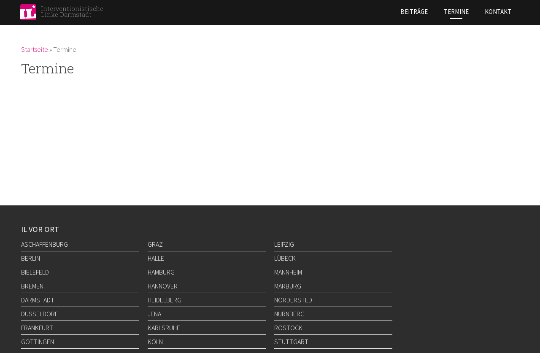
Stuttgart (291, 341)
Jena (154, 314)
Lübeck (285, 258)
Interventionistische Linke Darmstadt (72, 12)
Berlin (30, 258)
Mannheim (288, 272)
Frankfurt (37, 327)
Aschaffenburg (44, 244)
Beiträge (414, 11)
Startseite (34, 49)
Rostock (288, 327)
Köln (155, 341)
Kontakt (498, 11)
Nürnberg (289, 314)
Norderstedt (295, 300)
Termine (456, 11)
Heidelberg (164, 300)
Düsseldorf (39, 314)
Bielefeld (35, 272)
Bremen (32, 286)
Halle (156, 258)
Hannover (163, 286)
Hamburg (161, 272)
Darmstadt (37, 300)
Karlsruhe (164, 327)
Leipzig (284, 244)
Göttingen (37, 341)
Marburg (287, 286)
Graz (155, 244)
